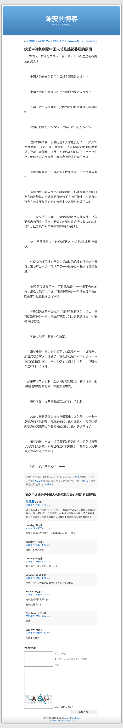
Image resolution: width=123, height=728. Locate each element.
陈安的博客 (61, 18)
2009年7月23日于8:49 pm (38, 545)
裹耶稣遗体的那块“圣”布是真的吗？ (44, 41)
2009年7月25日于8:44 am (38, 616)
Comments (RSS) (67, 720)
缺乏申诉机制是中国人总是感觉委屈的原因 (58, 49)
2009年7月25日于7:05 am (38, 595)
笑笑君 (30, 501)
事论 (77, 477)
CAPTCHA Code (63, 706)
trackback (48, 484)
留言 (85, 480)
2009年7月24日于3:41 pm (38, 578)
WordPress (75, 718)
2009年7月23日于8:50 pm (38, 561)
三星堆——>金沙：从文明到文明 (78, 41)
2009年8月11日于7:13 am (38, 633)
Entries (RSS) (54, 720)
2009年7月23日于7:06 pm (38, 505)
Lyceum (66, 718)
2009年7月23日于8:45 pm (38, 528)
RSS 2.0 (38, 480)
